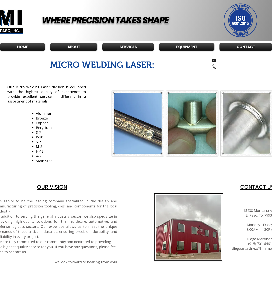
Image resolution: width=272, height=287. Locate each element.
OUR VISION (52, 187)
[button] (128, 47)
